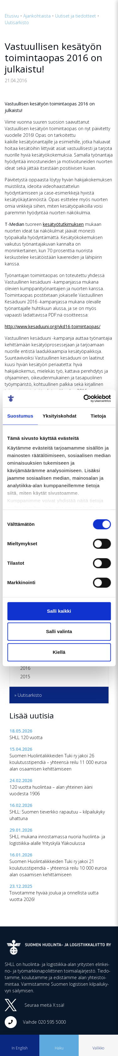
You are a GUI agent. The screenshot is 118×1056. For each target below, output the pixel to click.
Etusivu (12, 16)
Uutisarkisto (17, 22)
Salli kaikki (59, 611)
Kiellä (59, 652)
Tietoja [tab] (98, 416)
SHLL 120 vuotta (25, 737)
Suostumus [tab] (20, 416)
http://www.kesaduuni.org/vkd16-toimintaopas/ (52, 326)
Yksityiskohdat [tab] (59, 416)
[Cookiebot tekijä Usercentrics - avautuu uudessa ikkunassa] (84, 398)
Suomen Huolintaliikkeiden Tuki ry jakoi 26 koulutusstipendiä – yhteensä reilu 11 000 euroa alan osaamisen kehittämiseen (58, 762)
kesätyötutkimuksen (63, 224)
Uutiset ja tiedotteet (75, 16)
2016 (25, 668)
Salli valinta (59, 631)
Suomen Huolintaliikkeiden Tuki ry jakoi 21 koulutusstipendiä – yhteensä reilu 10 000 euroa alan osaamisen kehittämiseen (58, 867)
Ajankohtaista (37, 16)
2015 (25, 677)
